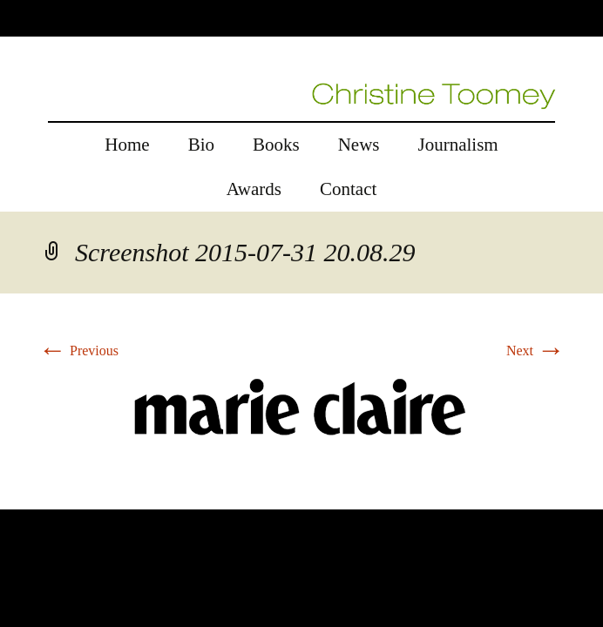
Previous (78, 350)
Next (535, 350)
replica (51, 498)
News (359, 144)
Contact (348, 189)
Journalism (458, 144)
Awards (254, 189)
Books (276, 144)
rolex (14, 498)
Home (127, 144)
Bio (201, 144)
